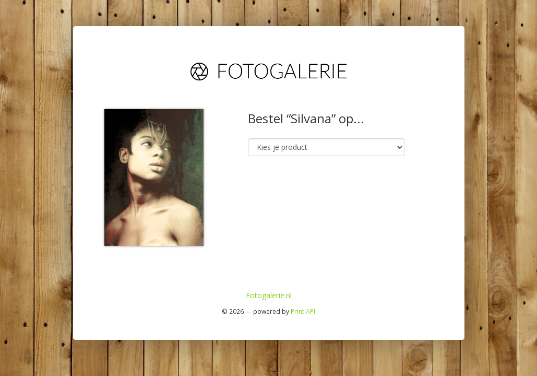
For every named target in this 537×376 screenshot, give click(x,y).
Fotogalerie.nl (269, 295)
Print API (303, 311)
